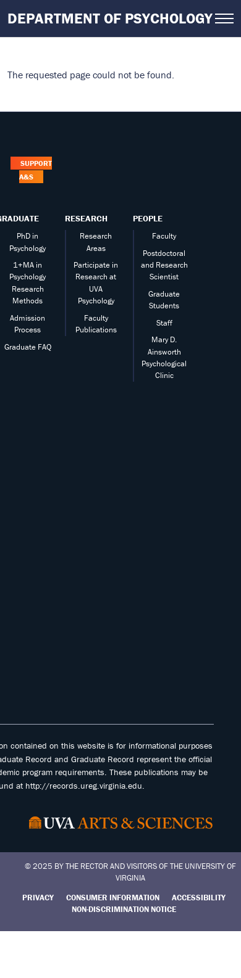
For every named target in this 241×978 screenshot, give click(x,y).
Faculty (164, 236)
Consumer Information (112, 897)
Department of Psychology (110, 18)
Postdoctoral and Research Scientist (164, 265)
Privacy (38, 897)
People (148, 218)
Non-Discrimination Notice (124, 909)
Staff (164, 323)
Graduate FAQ (27, 347)
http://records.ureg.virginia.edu (83, 785)
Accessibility (199, 897)
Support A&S (35, 169)
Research (86, 218)
